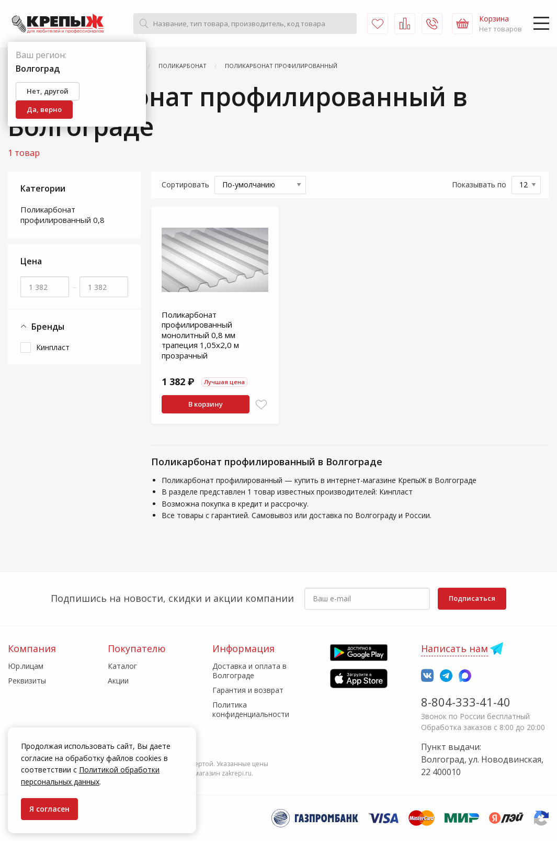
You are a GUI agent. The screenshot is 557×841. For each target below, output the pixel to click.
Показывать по (479, 184)
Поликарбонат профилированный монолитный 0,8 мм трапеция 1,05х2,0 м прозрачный (200, 335)
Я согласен (49, 809)
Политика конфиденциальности (250, 709)
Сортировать (185, 184)
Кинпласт (53, 347)
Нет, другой (48, 91)
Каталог (122, 666)
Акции (118, 681)
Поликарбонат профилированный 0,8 (62, 214)
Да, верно (44, 109)
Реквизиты (27, 681)
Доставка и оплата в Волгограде (249, 670)
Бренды (42, 326)
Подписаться (472, 598)
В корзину (205, 404)
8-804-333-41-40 (465, 702)
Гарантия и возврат (247, 690)
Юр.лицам (25, 666)
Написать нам (454, 648)
